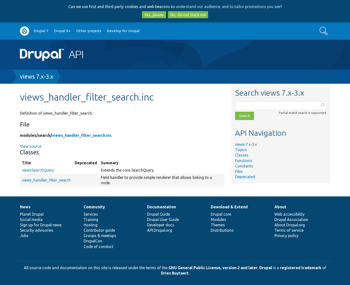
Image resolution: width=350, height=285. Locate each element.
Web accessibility (289, 214)
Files (239, 171)
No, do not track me (188, 15)
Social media (31, 219)
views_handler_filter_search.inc (82, 135)
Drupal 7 (41, 31)
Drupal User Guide (163, 219)
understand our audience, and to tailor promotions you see (228, 6)
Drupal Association (291, 219)
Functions (243, 160)
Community (94, 207)
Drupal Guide (158, 214)
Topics (241, 149)
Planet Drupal (32, 214)
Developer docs (160, 225)
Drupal (265, 268)
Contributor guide (99, 230)
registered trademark (300, 268)
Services (91, 214)
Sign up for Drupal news (41, 225)
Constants (244, 166)
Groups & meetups (100, 235)
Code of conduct (98, 246)
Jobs (24, 235)
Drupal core (221, 214)
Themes (218, 225)
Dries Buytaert (175, 273)
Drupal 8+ (62, 31)
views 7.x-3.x (36, 76)
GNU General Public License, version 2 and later (213, 268)
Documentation (161, 207)
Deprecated (245, 177)
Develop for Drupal (123, 31)
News (25, 207)
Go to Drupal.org (24, 31)
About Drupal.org (289, 225)
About (280, 207)
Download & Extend (229, 207)
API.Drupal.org (159, 230)
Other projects (88, 31)
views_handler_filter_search (46, 180)
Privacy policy (286, 235)
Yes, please (154, 15)
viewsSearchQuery (38, 170)
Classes (241, 155)
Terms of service (289, 230)
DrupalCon (93, 241)
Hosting (90, 225)
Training (91, 219)
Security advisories (36, 230)
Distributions (222, 230)
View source (30, 146)
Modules (218, 219)
